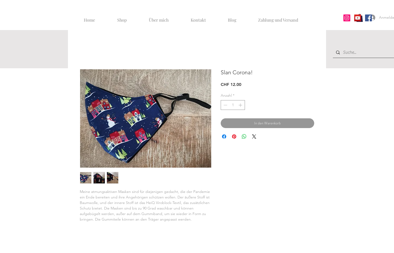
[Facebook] (368, 17)
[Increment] (241, 105)
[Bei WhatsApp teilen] (244, 136)
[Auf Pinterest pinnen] (234, 136)
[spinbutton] (233, 105)
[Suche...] (366, 52)
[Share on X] (254, 136)
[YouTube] (357, 17)
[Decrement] (224, 105)
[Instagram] (346, 17)
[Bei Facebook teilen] (224, 136)
